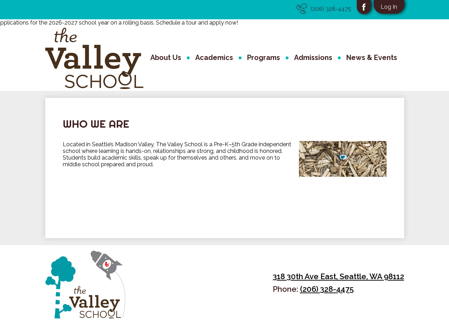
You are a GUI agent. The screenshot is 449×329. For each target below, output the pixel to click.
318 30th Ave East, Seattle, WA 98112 (338, 276)
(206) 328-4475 (324, 9)
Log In (389, 7)
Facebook (364, 9)
